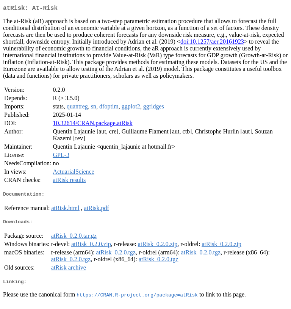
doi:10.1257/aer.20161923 (212, 43)
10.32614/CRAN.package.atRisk (92, 124)
